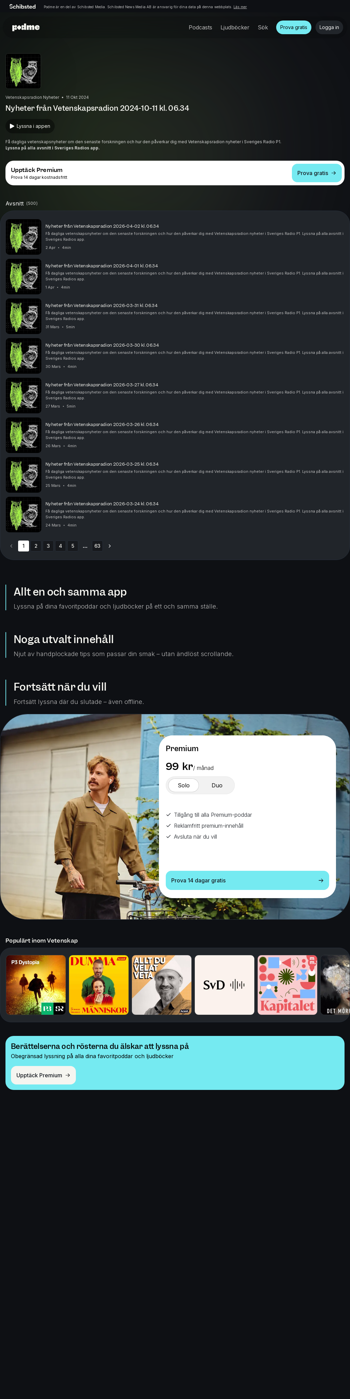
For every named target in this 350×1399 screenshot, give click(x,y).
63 (97, 546)
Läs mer (240, 7)
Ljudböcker (235, 27)
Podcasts (200, 27)
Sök (263, 27)
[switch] (183, 785)
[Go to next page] (109, 546)
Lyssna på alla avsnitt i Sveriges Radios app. (52, 147)
